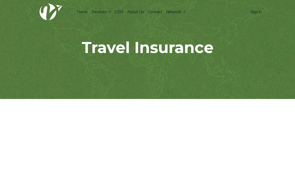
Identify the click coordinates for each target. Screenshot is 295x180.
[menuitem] (82, 12)
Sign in (256, 12)
